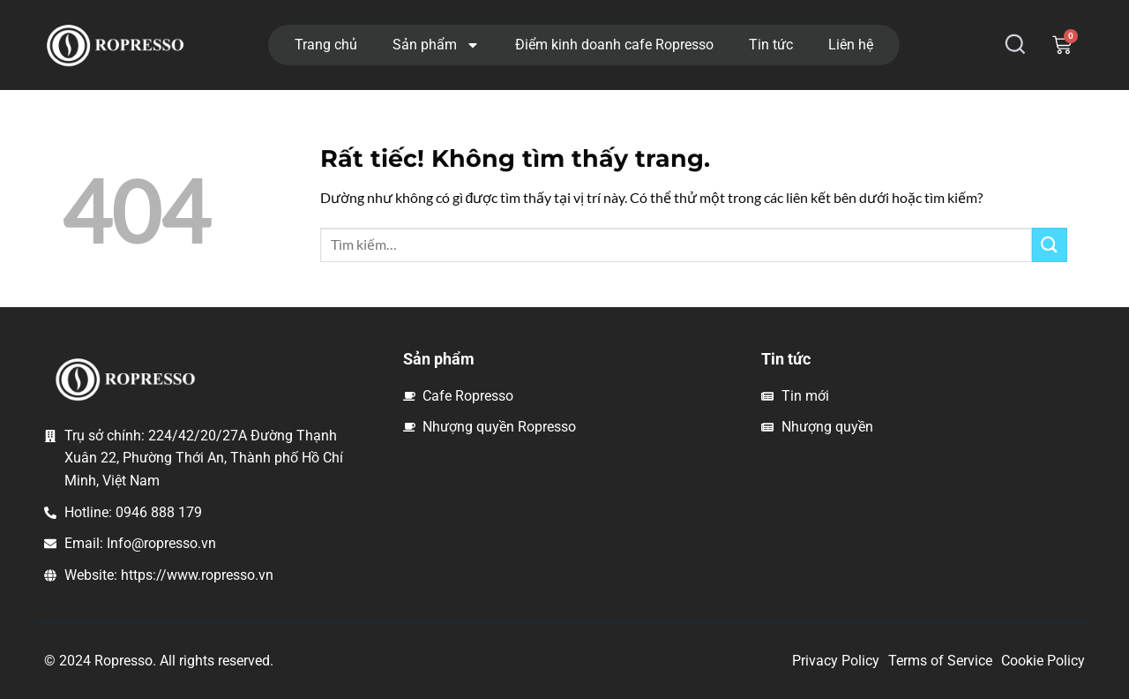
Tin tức (771, 44)
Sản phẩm (436, 45)
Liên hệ (850, 44)
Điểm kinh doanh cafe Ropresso (614, 44)
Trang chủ (326, 44)
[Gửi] (1049, 245)
